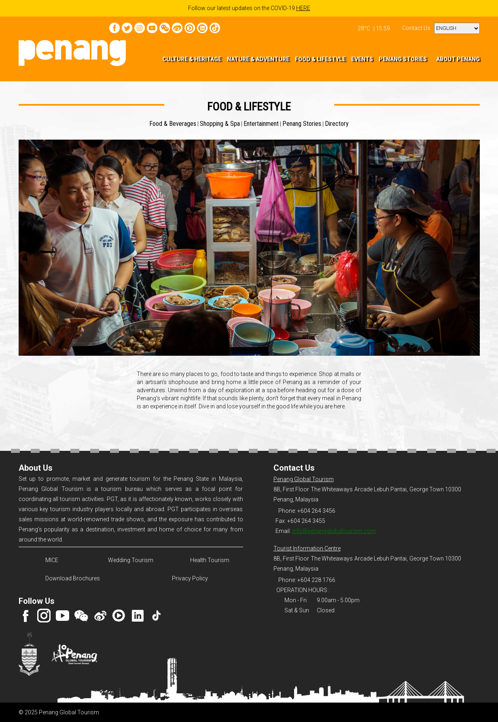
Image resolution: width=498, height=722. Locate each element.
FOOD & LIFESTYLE (320, 59)
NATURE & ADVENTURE (258, 59)
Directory (337, 123)
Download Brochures (71, 578)
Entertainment (261, 123)
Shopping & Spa (220, 123)
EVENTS (362, 59)
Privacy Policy (190, 578)
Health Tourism (209, 560)
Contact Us (416, 28)
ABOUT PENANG (458, 59)
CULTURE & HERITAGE (191, 59)
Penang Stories (301, 123)
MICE (51, 560)
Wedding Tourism (130, 560)
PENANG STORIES (403, 59)
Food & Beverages (172, 123)
